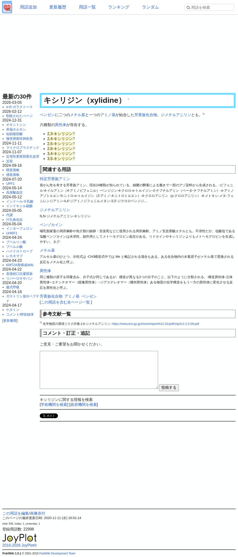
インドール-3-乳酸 (19, 201)
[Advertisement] (119, 52)
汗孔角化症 (14, 220)
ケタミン (12, 310)
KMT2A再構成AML (20, 265)
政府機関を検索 (84, 405)
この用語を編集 (15, 513)
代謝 (9, 215)
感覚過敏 (12, 175)
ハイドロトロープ (19, 251)
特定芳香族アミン (55, 179)
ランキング (118, 7)
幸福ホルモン (16, 129)
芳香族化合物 (145, 115)
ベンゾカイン (51, 225)
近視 (9, 161)
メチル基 (77, 115)
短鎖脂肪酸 (14, 134)
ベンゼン (47, 115)
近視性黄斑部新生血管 (22, 156)
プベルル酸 (14, 247)
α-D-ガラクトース (19, 107)
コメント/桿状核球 (20, 314)
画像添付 (37, 513)
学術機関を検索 (54, 405)
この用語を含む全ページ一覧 (65, 302)
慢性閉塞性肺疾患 (19, 138)
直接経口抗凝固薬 (19, 274)
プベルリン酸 (16, 242)
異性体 (60, 125)
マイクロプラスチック (22, 147)
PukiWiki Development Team (57, 553)
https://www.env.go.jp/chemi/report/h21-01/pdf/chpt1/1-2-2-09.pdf (155, 324)
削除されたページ (19, 116)
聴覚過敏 (12, 170)
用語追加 (28, 7)
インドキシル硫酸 (19, 206)
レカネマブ (14, 256)
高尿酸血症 (14, 192)
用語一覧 (87, 7)
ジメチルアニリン (176, 115)
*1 (204, 114)
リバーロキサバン (19, 278)
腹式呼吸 (12, 287)
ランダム (150, 7)
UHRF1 (11, 233)
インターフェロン (19, 228)
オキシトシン (16, 125)
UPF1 (10, 184)
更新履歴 (57, 7)
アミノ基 (107, 115)
